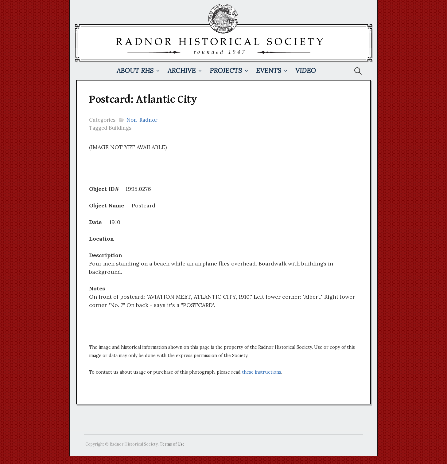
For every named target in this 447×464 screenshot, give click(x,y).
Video (305, 70)
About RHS (135, 70)
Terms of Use (172, 444)
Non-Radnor (141, 119)
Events (268, 70)
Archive (182, 70)
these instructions (261, 372)
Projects (226, 70)
